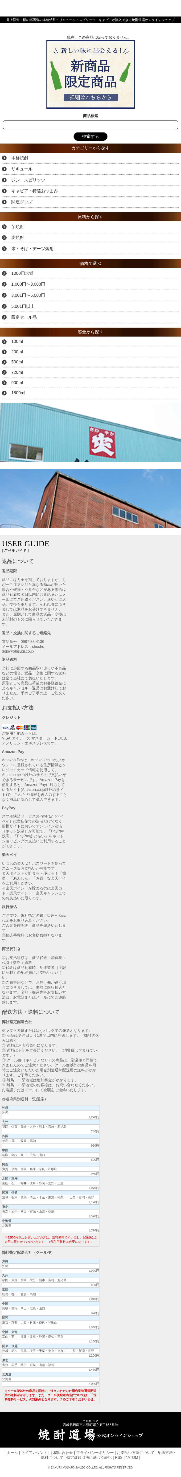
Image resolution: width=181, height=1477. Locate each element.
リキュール (22, 169)
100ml (17, 341)
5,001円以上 (23, 306)
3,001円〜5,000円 (28, 295)
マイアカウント (34, 1453)
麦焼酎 (17, 237)
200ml (17, 352)
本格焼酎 (19, 158)
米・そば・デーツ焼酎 (32, 248)
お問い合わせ (61, 1453)
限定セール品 (24, 317)
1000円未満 (22, 273)
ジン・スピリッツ (28, 180)
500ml (17, 362)
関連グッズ (22, 202)
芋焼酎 (17, 226)
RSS (119, 1458)
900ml (17, 382)
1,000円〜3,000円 (28, 284)
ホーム (12, 1453)
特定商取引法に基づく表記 (89, 1458)
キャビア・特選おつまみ (34, 191)
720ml (17, 372)
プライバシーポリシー (95, 1453)
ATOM (133, 1458)
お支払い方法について (136, 1453)
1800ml (18, 393)
